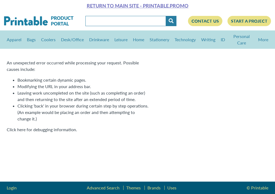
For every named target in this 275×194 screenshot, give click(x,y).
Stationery (159, 39)
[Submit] (171, 21)
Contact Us (205, 20)
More (261, 39)
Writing (208, 39)
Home (138, 39)
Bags (31, 39)
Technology (185, 39)
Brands (154, 187)
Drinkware (99, 39)
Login (12, 187)
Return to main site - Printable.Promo (138, 6)
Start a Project (249, 20)
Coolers (48, 39)
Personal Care (241, 39)
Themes (133, 187)
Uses (171, 187)
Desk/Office (72, 39)
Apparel (14, 39)
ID (223, 39)
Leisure (121, 39)
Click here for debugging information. (42, 129)
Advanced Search (103, 187)
